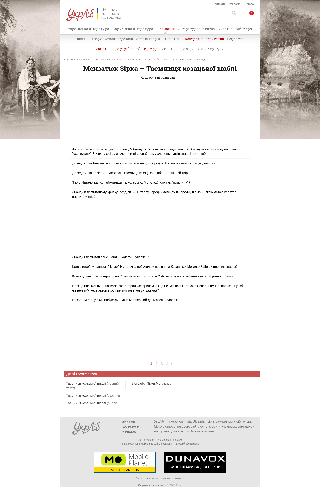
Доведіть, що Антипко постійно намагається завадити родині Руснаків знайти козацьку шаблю (143, 163)
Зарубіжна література (133, 28)
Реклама (234, 4)
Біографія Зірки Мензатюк (151, 383)
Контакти (219, 4)
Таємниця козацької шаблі (95, 395)
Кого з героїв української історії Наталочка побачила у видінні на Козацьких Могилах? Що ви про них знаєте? (155, 266)
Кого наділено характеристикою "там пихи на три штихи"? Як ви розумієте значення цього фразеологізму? (153, 276)
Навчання (166, 30)
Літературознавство (196, 28)
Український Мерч (235, 28)
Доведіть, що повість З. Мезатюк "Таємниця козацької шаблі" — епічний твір (130, 173)
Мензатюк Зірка (113, 59)
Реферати (235, 39)
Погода (249, 4)
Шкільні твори (89, 39)
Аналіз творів (148, 39)
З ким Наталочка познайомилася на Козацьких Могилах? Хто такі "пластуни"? (131, 182)
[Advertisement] (160, 115)
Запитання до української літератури (127, 49)
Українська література (88, 28)
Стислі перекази (119, 39)
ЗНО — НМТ (172, 39)
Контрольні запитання (204, 39)
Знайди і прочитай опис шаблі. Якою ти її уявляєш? (111, 257)
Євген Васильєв (173, 440)
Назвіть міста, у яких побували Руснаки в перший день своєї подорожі (125, 300)
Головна (127, 422)
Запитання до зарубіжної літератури (193, 49)
